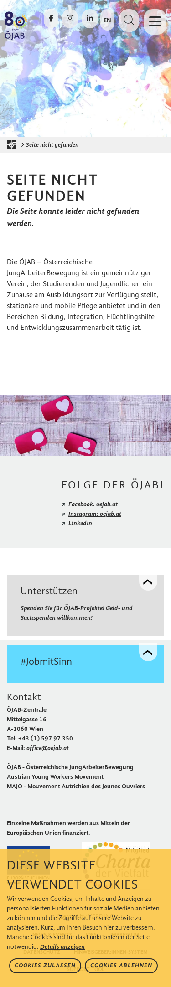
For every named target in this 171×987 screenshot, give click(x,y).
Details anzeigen (62, 947)
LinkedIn (80, 523)
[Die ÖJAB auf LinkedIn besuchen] (90, 18)
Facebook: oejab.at (93, 504)
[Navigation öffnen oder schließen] (155, 22)
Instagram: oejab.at (94, 514)
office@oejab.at (47, 748)
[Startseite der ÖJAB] (14, 144)
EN (107, 20)
